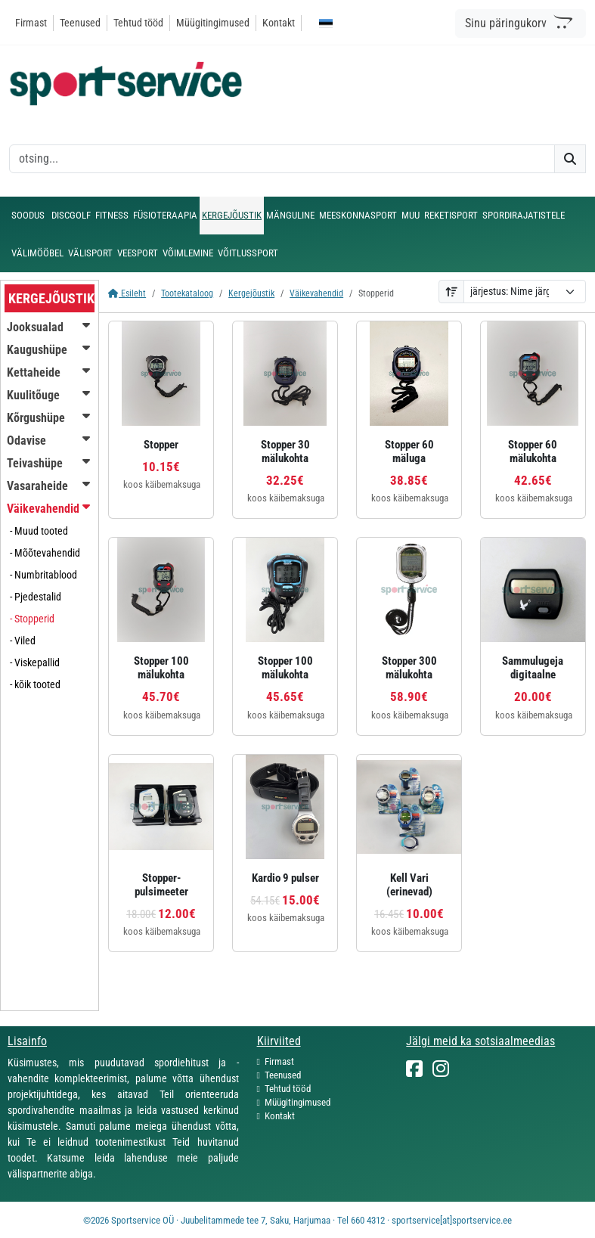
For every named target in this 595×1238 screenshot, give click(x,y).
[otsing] (282, 158)
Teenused (80, 23)
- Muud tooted (39, 531)
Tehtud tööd (138, 23)
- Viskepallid (35, 662)
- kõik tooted (35, 684)
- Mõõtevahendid (45, 553)
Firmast (31, 23)
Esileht (127, 293)
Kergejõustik (251, 293)
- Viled (23, 641)
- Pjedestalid (35, 597)
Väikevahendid (316, 293)
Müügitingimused (212, 23)
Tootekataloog (187, 293)
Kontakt (278, 23)
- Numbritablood (43, 575)
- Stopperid (32, 619)
